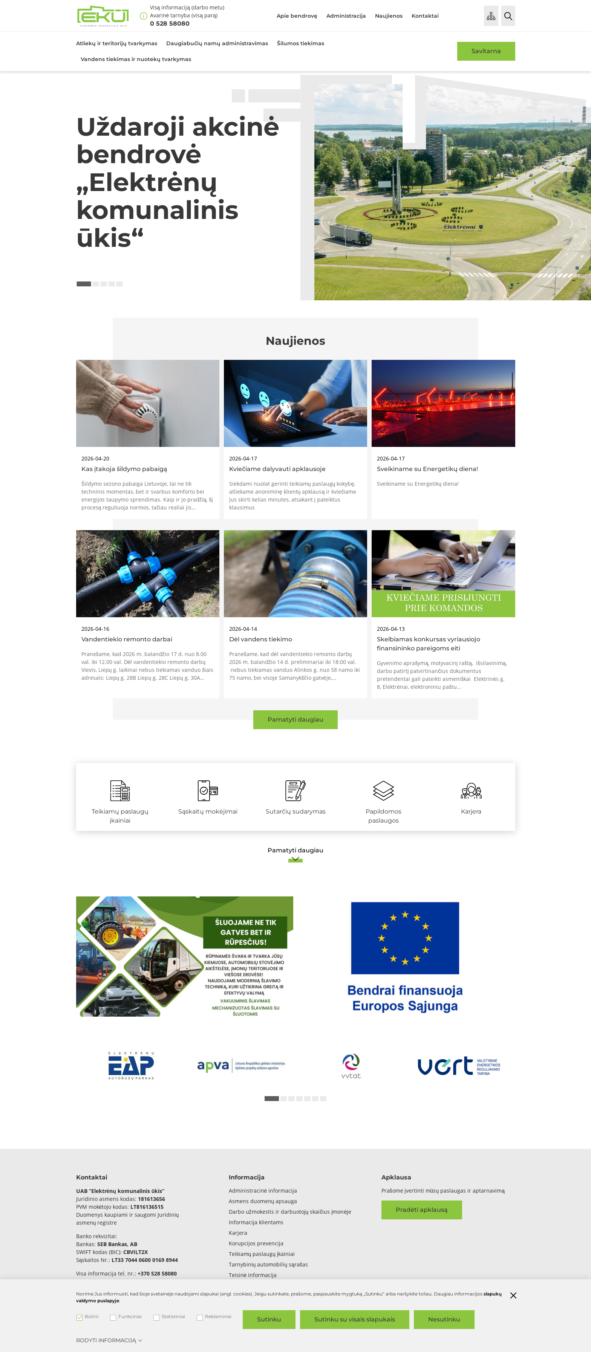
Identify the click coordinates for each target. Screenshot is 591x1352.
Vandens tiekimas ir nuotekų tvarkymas (136, 59)
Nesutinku (444, 1319)
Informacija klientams (256, 1222)
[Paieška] (508, 16)
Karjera (238, 1232)
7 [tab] (323, 1098)
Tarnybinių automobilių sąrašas (268, 1264)
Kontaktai (425, 15)
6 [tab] (315, 1098)
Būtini (87, 1316)
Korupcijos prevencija (256, 1243)
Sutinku (269, 1319)
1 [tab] (84, 283)
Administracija (346, 15)
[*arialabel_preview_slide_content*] (131, 1066)
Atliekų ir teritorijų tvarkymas (116, 43)
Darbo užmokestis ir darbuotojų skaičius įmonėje (290, 1211)
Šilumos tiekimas (300, 43)
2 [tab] (96, 283)
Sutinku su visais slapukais (354, 1319)
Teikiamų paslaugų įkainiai (262, 1253)
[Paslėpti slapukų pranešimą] (513, 1296)
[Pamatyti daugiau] (295, 854)
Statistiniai (169, 1316)
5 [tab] (119, 283)
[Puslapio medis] (491, 16)
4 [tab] (112, 283)
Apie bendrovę (297, 15)
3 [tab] (104, 283)
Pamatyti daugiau (295, 719)
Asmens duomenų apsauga (263, 1201)
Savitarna (486, 51)
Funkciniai (126, 1316)
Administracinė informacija (263, 1190)
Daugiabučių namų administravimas (217, 43)
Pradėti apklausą (422, 1209)
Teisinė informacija (253, 1275)
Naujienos (389, 15)
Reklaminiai (214, 1316)
